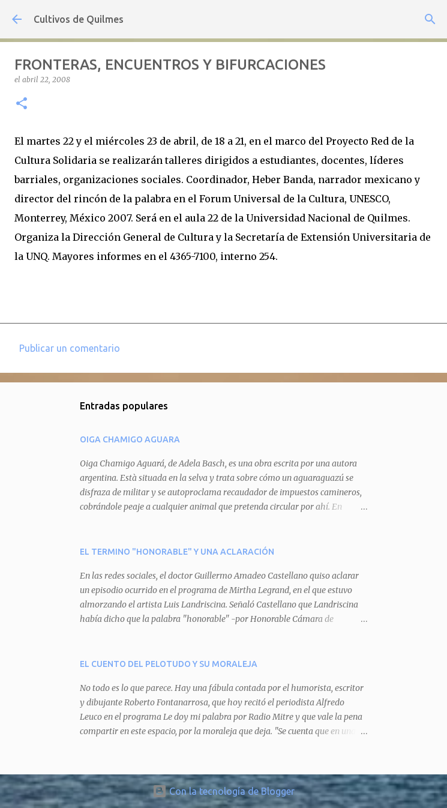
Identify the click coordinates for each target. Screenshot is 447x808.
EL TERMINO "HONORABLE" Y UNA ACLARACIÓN (177, 551)
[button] (21, 104)
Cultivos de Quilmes (79, 19)
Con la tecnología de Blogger (223, 791)
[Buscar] (430, 19)
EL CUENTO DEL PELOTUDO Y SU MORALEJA (168, 664)
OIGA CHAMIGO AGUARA (130, 439)
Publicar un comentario (69, 348)
